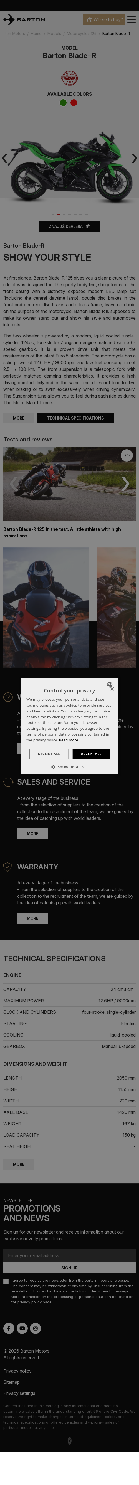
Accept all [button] (91, 753)
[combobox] (110, 684)
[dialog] (69, 726)
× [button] (112, 689)
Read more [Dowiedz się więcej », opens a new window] (68, 739)
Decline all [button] (49, 753)
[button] (69, 766)
